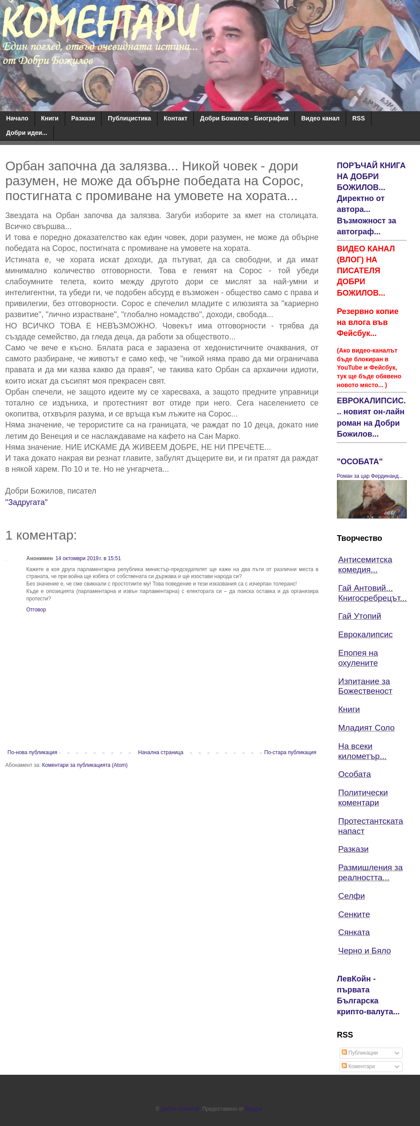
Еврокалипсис (365, 634)
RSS (358, 118)
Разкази (83, 118)
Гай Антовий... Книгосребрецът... (372, 593)
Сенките (354, 914)
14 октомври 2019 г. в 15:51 (88, 558)
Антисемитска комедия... (365, 564)
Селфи (351, 895)
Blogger (254, 1109)
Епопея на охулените (358, 657)
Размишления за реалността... (370, 872)
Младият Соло (366, 727)
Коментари (358, 1066)
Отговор (36, 610)
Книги (50, 118)
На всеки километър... (362, 751)
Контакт (175, 118)
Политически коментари (363, 797)
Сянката (354, 932)
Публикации (360, 1053)
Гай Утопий (359, 616)
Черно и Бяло (364, 950)
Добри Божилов (180, 1109)
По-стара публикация (290, 752)
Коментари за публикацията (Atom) (85, 765)
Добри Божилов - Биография (244, 118)
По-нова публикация (32, 752)
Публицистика (129, 118)
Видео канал (320, 118)
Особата (354, 774)
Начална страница (160, 752)
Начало (17, 118)
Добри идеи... (26, 132)
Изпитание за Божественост (365, 686)
